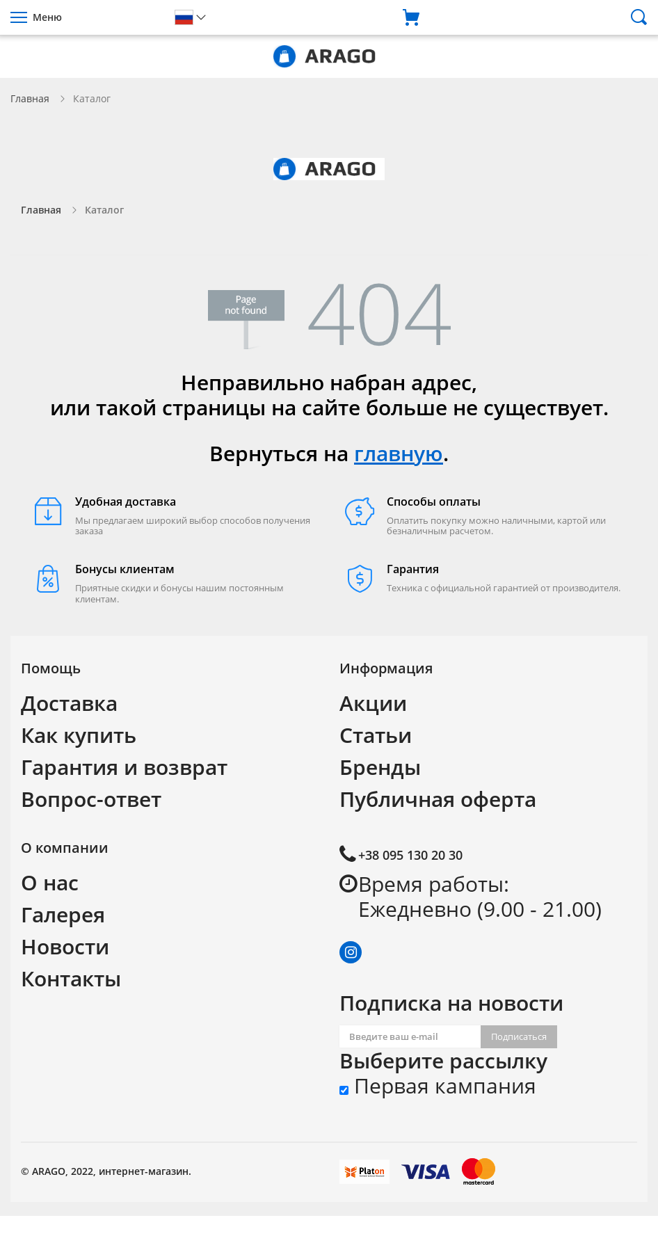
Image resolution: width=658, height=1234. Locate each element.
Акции (373, 703)
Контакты (71, 978)
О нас (50, 882)
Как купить (78, 735)
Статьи (375, 735)
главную (398, 453)
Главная (29, 98)
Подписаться (519, 1036)
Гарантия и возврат (124, 767)
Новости (65, 946)
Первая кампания (437, 1085)
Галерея (63, 914)
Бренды (380, 767)
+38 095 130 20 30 (410, 855)
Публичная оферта (437, 799)
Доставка (69, 703)
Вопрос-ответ (91, 799)
